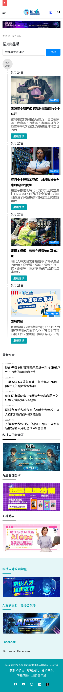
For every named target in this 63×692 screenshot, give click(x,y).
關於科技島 (17, 670)
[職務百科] (35, 303)
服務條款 (23, 676)
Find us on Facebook (16, 651)
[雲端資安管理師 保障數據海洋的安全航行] (35, 90)
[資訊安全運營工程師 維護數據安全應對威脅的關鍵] (35, 161)
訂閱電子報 (38, 676)
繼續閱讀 (18, 136)
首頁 (6, 36)
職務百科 (17, 322)
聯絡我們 (33, 670)
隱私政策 (47, 670)
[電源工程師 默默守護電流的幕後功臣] (35, 232)
